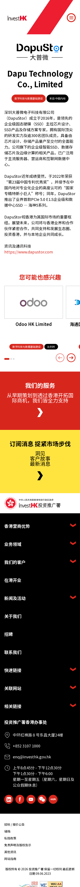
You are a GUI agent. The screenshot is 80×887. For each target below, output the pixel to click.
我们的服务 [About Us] (40, 385)
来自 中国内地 (57, 98)
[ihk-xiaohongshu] (53, 799)
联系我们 (12, 652)
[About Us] (40, 412)
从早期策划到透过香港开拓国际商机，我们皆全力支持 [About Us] (40, 397)
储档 (7, 831)
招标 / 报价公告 (14, 824)
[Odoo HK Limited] (33, 302)
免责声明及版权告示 (17, 845)
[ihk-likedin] (8, 799)
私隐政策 (10, 838)
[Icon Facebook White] (19, 799)
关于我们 (12, 616)
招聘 (8, 634)
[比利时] (51, 347)
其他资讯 (10, 852)
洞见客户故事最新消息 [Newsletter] (40, 458)
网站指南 (10, 859)
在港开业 (12, 580)
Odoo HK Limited (34, 324)
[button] (6, 359)
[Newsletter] (40, 476)
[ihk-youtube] (30, 799)
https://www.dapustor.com (28, 252)
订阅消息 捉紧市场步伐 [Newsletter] (40, 443)
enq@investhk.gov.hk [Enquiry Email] (32, 756)
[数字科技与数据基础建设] (26, 347)
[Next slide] (71, 357)
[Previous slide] (60, 357)
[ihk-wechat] (42, 799)
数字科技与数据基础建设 (29, 98)
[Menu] (71, 17)
